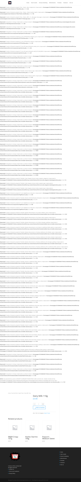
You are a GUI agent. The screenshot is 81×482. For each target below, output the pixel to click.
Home (27, 2)
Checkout (65, 2)
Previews (59, 2)
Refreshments (52, 2)
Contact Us (11, 469)
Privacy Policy (12, 473)
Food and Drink (14, 393)
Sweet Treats (21, 393)
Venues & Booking (43, 2)
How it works (34, 2)
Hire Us (71, 2)
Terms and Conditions (14, 471)
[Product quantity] (39, 404)
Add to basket (40, 407)
